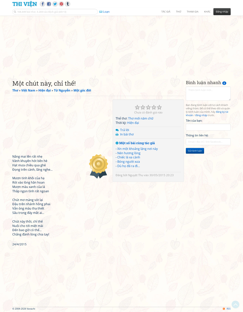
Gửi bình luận (195, 150)
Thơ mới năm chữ (140, 118)
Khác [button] (207, 11)
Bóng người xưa (128, 162)
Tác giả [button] (165, 11)
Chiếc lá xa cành (128, 157)
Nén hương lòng (128, 153)
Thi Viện (24, 3)
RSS (227, 308)
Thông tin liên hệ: (197, 135)
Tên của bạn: (194, 120)
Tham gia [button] (192, 11)
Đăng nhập (222, 11)
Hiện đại (133, 123)
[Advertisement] (121, 44)
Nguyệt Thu (135, 175)
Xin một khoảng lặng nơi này (137, 149)
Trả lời (124, 130)
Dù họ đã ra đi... (128, 166)
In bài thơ (127, 134)
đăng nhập (201, 115)
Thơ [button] (178, 11)
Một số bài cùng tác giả (135, 143)
